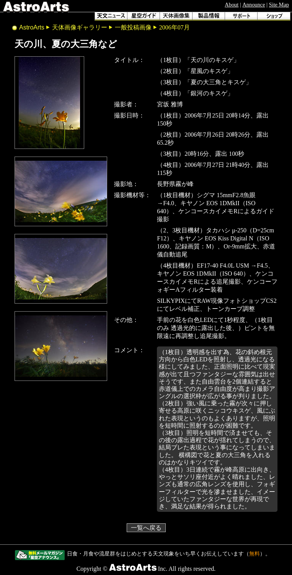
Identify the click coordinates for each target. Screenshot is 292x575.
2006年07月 (174, 27)
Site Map (279, 5)
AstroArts (31, 27)
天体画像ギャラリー (79, 27)
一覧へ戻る (146, 527)
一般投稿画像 (133, 27)
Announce (253, 5)
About (231, 5)
